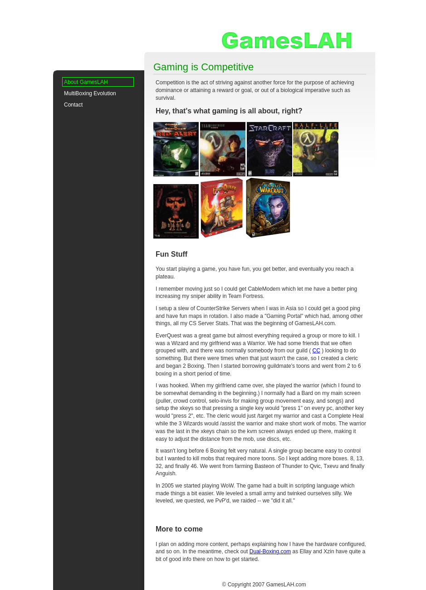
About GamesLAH (86, 82)
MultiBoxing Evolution (90, 93)
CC (316, 350)
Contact (73, 105)
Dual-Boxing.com (270, 551)
